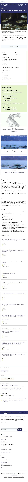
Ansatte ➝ (3, 454)
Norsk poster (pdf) (7, 96)
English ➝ (2, 457)
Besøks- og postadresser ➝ (6, 449)
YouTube (22, 477)
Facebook (15, 477)
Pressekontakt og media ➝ (6, 452)
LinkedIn (5, 477)
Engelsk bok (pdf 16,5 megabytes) (10, 98)
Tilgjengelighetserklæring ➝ (6, 465)
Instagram (10, 477)
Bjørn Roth (4, 77)
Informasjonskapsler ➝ (5, 462)
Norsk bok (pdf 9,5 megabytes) (9, 107)
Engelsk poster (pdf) (7, 100)
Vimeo (18, 477)
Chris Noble (4, 72)
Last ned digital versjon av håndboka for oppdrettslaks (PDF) (13, 398)
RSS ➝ (2, 467)
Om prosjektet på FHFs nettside (8, 395)
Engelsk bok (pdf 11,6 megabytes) (10, 109)
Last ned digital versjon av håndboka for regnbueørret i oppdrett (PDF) (12, 401)
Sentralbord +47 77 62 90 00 (6, 436)
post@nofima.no (4, 439)
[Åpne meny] (22, 2)
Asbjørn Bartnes (15, 473)
